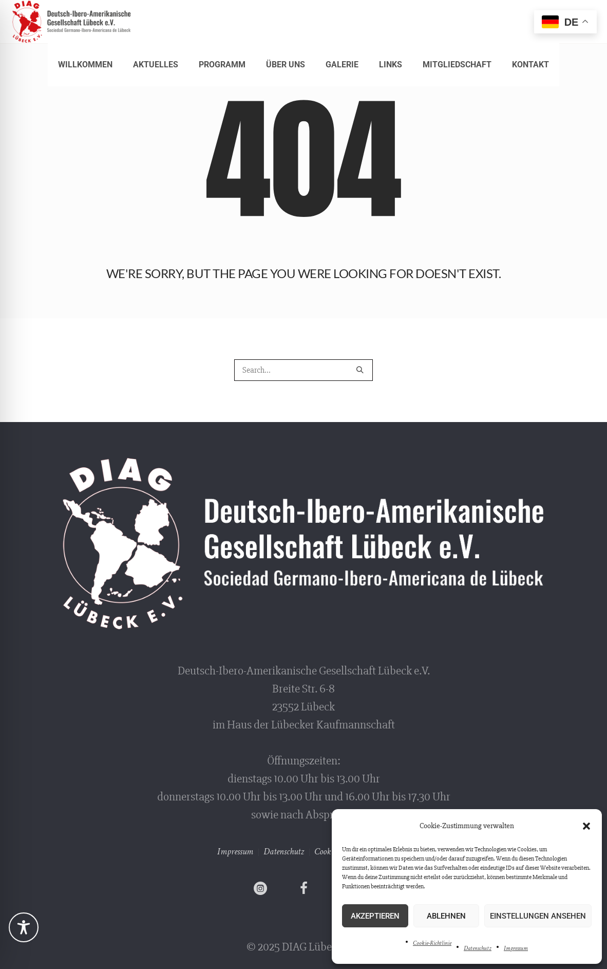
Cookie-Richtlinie (432, 943)
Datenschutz (477, 948)
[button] (586, 826)
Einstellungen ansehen (538, 916)
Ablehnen (446, 916)
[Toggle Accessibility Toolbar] (24, 927)
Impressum (516, 948)
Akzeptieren (375, 916)
